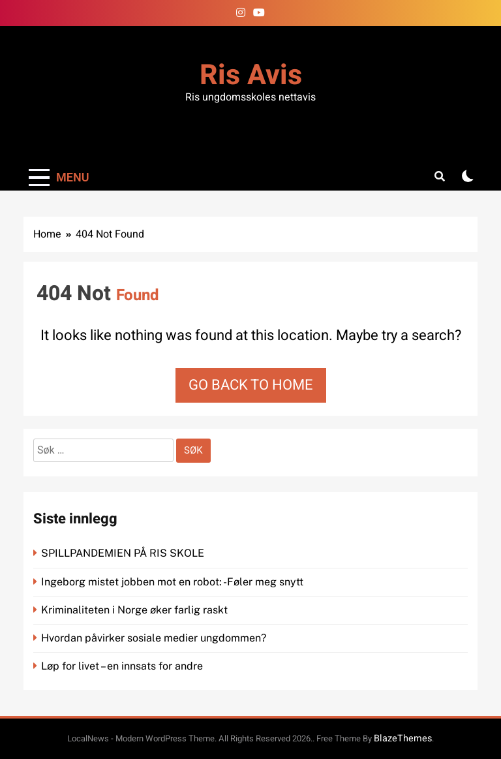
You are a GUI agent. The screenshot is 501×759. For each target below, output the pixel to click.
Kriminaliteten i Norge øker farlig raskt (135, 610)
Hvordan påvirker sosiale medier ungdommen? (153, 638)
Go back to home (251, 385)
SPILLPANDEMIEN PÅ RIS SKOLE (124, 553)
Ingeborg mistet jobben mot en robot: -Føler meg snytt (173, 582)
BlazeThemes (403, 738)
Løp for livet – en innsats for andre (122, 666)
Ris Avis (251, 75)
